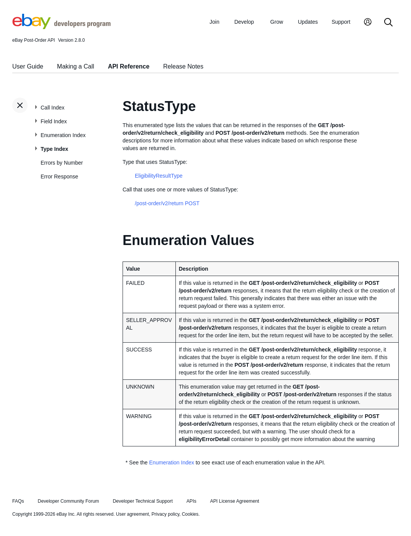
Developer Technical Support (142, 501)
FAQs (18, 501)
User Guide (27, 66)
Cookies (190, 514)
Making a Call (75, 66)
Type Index (54, 149)
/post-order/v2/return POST (167, 203)
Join (214, 22)
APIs (191, 501)
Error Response (59, 176)
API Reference (129, 66)
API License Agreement (234, 501)
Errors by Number (62, 163)
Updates (308, 22)
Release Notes (183, 66)
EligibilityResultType (159, 176)
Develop (244, 22)
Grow (276, 22)
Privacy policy (165, 514)
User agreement (132, 514)
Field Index (54, 121)
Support (341, 22)
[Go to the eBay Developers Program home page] (61, 27)
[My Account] (367, 23)
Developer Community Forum (68, 501)
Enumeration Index (63, 135)
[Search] (388, 23)
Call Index (52, 108)
